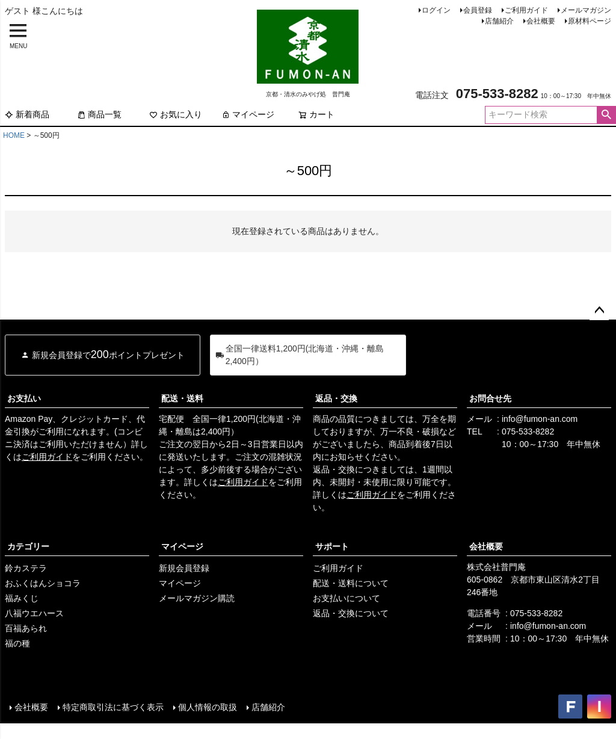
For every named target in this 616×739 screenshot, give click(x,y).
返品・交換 (336, 398)
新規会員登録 (184, 568)
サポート (332, 546)
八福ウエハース (34, 613)
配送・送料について (351, 583)
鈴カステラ (26, 568)
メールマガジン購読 (197, 598)
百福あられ (26, 628)
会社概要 (540, 21)
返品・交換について (351, 613)
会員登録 (477, 10)
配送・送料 (182, 398)
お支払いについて (346, 598)
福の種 (17, 643)
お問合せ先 (490, 398)
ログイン (436, 10)
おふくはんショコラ (43, 583)
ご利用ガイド (526, 10)
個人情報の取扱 (207, 707)
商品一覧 (99, 114)
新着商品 (27, 114)
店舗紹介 (499, 21)
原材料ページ (589, 21)
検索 (606, 115)
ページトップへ (599, 310)
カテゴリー (28, 546)
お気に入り (175, 114)
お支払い (24, 398)
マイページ (247, 114)
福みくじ (21, 598)
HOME (14, 135)
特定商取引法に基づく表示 (113, 707)
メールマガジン (586, 10)
